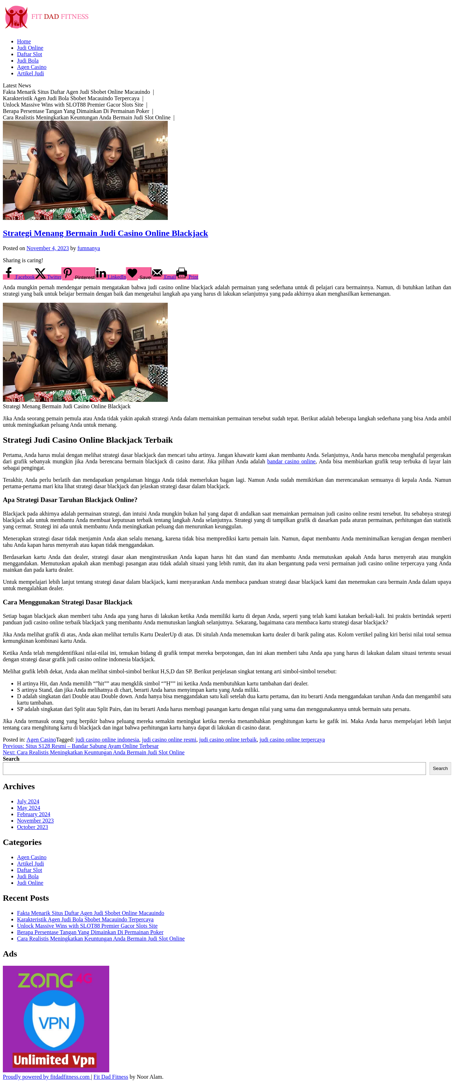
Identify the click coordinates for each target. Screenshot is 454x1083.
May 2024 (28, 808)
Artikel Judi (30, 73)
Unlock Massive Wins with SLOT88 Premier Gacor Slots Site (87, 926)
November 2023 (35, 821)
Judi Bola (28, 61)
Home (24, 41)
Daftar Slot (29, 54)
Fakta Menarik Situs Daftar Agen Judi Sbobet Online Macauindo (90, 913)
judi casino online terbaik (228, 740)
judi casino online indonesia (107, 740)
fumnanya (88, 248)
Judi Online (30, 48)
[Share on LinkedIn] (110, 277)
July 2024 (28, 801)
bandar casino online (291, 461)
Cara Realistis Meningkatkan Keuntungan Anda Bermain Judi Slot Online (101, 939)
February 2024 (33, 814)
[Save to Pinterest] (78, 273)
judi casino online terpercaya (292, 740)
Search (11, 759)
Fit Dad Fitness (111, 1077)
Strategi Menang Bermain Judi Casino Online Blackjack (105, 233)
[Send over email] (163, 277)
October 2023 (32, 827)
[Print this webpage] (187, 277)
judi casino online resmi (169, 740)
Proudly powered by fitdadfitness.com (47, 1077)
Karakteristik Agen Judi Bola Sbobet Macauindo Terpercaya (85, 919)
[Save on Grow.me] (138, 273)
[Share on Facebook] (19, 277)
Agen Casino (31, 67)
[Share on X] (48, 277)
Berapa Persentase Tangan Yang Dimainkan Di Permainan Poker (90, 932)
